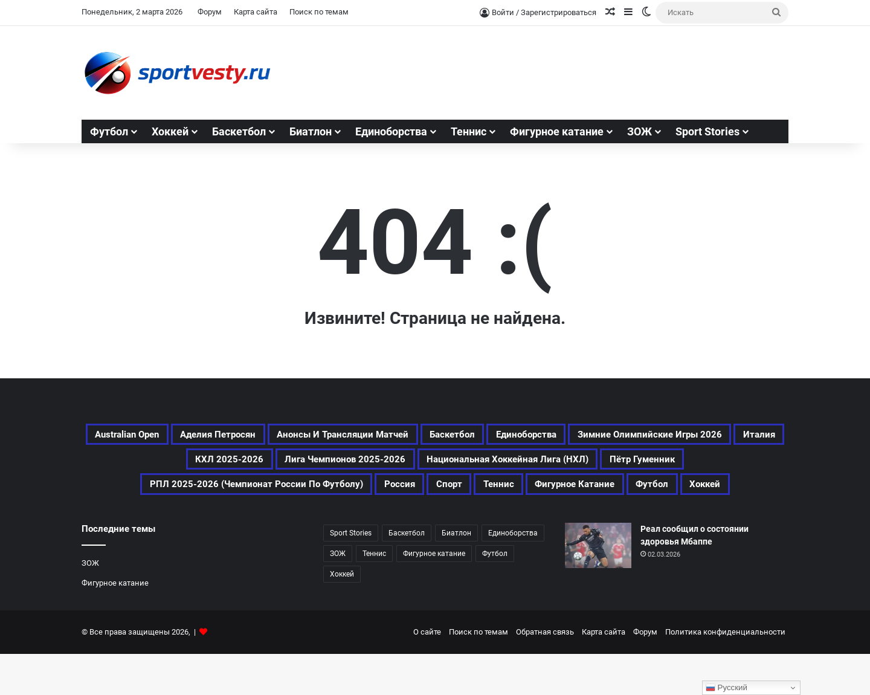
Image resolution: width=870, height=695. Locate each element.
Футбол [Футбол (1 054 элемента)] (494, 594)
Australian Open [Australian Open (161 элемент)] (181, 436)
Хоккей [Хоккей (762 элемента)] (592, 523)
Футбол (109, 131)
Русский (726, 688)
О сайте (427, 672)
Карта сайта (255, 11)
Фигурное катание (557, 131)
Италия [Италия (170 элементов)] (395, 465)
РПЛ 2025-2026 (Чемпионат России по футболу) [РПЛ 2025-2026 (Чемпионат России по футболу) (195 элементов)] (575, 494)
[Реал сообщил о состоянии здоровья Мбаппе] (598, 586)
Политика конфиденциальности (725, 672)
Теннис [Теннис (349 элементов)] (374, 594)
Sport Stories (707, 131)
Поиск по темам (319, 11)
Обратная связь (545, 672)
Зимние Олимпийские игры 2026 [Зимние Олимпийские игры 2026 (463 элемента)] (258, 465)
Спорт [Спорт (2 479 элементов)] (274, 523)
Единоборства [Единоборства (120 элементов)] (692, 436)
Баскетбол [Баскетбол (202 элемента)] (598, 436)
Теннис (468, 131)
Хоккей (170, 131)
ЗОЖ (639, 131)
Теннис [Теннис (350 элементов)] (334, 523)
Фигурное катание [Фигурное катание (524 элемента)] (430, 523)
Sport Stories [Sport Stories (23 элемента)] (351, 574)
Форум (210, 11)
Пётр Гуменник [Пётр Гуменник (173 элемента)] (372, 494)
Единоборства (391, 131)
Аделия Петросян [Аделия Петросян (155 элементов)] (298, 436)
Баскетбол (239, 131)
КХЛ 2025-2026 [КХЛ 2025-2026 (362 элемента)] (483, 465)
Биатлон (310, 131)
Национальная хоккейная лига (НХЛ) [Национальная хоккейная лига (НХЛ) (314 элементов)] (200, 494)
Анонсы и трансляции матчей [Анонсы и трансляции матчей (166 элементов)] (458, 436)
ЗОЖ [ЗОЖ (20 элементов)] (338, 594)
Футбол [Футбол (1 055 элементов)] (527, 523)
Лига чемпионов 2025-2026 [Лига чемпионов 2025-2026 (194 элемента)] (627, 465)
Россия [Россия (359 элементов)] (756, 494)
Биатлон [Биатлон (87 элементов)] (456, 574)
